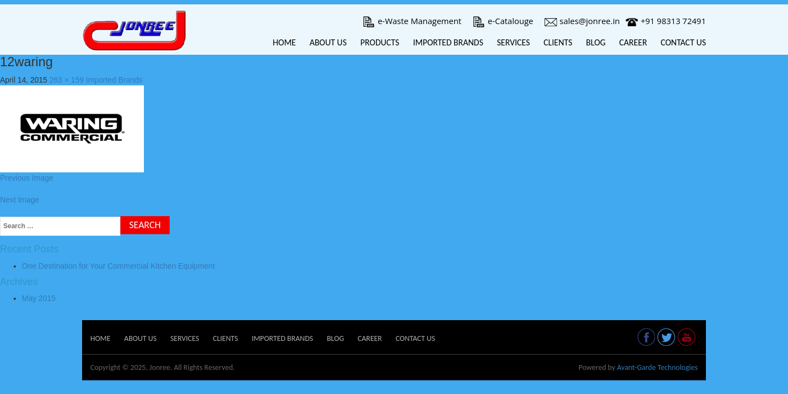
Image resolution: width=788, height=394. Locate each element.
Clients (557, 42)
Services (513, 42)
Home (284, 42)
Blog (596, 42)
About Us (328, 42)
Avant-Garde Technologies (657, 367)
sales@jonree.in (582, 20)
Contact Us (683, 42)
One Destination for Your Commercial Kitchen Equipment (118, 266)
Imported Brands (448, 42)
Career (633, 42)
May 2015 (38, 298)
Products (379, 42)
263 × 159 (66, 80)
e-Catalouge (502, 20)
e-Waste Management (411, 20)
